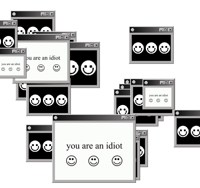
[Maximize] (167, 29)
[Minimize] (163, 29)
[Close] (172, 29)
